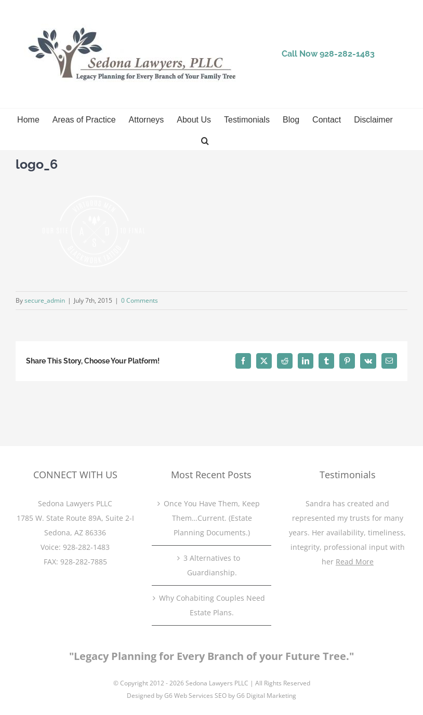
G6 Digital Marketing (266, 695)
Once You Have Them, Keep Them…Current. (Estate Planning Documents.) (212, 517)
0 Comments (139, 300)
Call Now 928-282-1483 (328, 54)
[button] (205, 139)
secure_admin (44, 300)
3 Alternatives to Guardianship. (211, 565)
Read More (355, 561)
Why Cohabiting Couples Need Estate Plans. (212, 605)
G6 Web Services (188, 695)
